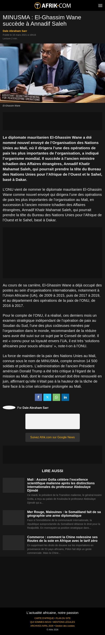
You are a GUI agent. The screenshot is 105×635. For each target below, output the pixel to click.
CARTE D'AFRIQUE (44, 618)
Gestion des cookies (65, 626)
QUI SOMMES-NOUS (40, 622)
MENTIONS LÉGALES (64, 622)
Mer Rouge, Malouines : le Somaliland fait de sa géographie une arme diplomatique (64, 513)
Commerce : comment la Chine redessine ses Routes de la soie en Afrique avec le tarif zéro (62, 539)
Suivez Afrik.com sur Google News (52, 437)
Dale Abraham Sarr (15, 30)
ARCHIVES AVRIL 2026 (41, 626)
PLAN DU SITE (63, 618)
